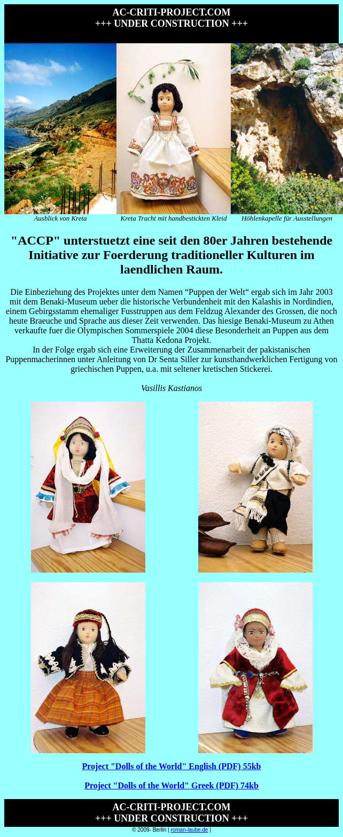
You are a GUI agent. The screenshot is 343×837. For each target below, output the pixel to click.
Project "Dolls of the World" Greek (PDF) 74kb (171, 785)
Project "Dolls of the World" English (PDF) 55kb (171, 766)
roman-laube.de (189, 830)
